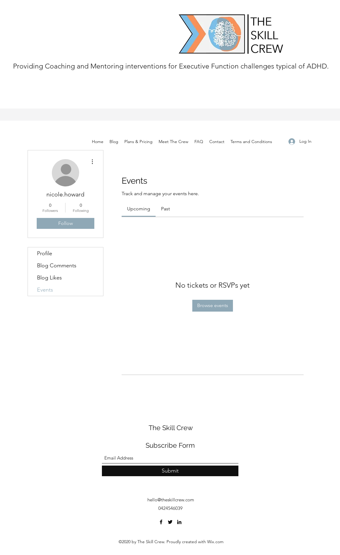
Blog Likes (49, 277)
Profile (44, 253)
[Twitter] (170, 522)
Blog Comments (56, 265)
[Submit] (170, 471)
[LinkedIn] (179, 522)
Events (45, 289)
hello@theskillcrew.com (170, 500)
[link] (138, 209)
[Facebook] (161, 522)
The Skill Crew (171, 428)
